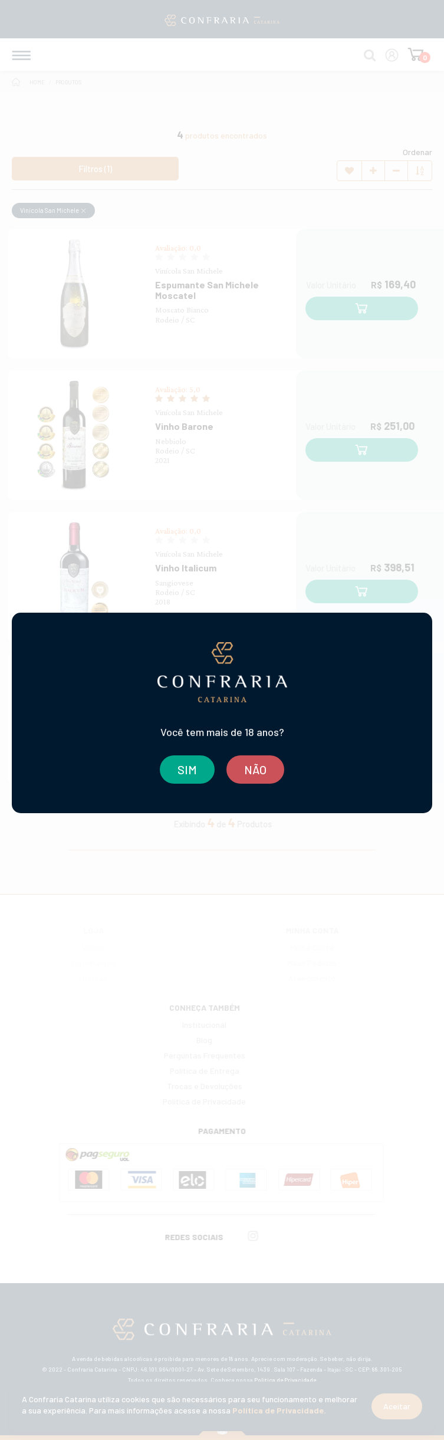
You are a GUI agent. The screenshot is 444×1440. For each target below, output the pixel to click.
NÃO (255, 769)
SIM (187, 769)
